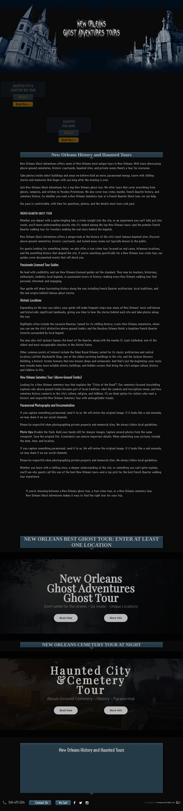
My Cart (63, 803)
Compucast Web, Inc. (166, 802)
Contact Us (41, 803)
